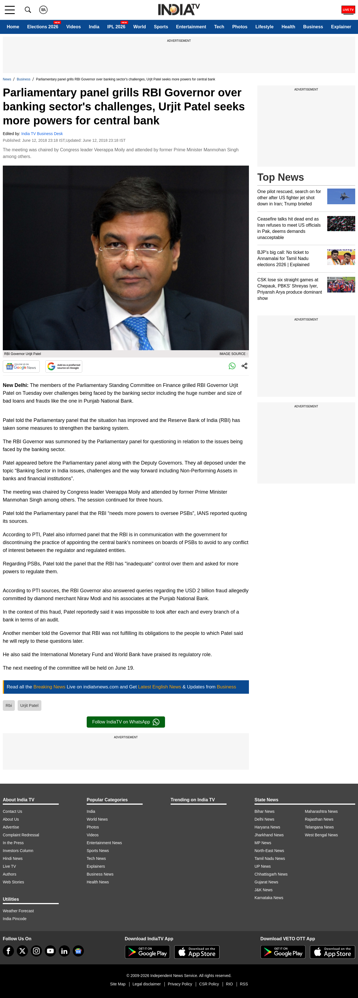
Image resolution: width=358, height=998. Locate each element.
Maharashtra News (321, 811)
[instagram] (36, 951)
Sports (161, 26)
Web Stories (13, 882)
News (7, 79)
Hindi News (13, 858)
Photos (239, 26)
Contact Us (12, 811)
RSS (244, 984)
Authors (9, 874)
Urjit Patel (29, 705)
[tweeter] (22, 951)
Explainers (96, 866)
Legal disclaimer (147, 984)
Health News (98, 882)
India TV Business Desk (42, 133)
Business (313, 26)
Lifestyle (264, 26)
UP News (263, 866)
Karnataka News (269, 897)
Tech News (96, 858)
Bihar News (265, 811)
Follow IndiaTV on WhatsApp (125, 722)
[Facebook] (8, 951)
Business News (100, 874)
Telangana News (319, 827)
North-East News (269, 850)
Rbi (9, 705)
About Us (11, 819)
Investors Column (18, 850)
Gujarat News (266, 882)
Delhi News (264, 819)
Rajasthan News (319, 819)
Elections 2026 (42, 26)
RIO (229, 984)
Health (288, 26)
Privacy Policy (180, 984)
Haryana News (267, 827)
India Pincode (15, 918)
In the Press (13, 843)
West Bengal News (321, 835)
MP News (263, 843)
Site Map (117, 984)
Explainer (341, 26)
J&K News (264, 890)
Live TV (9, 866)
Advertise (11, 827)
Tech (219, 26)
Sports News (98, 850)
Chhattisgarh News (271, 874)
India (94, 26)
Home (13, 26)
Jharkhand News (269, 835)
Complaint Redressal (21, 835)
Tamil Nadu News (270, 858)
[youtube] (50, 951)
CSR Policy (209, 984)
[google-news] (78, 951)
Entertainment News (104, 843)
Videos (73, 26)
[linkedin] (64, 951)
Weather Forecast (18, 911)
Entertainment (191, 26)
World (139, 26)
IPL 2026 (116, 26)
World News (97, 819)
